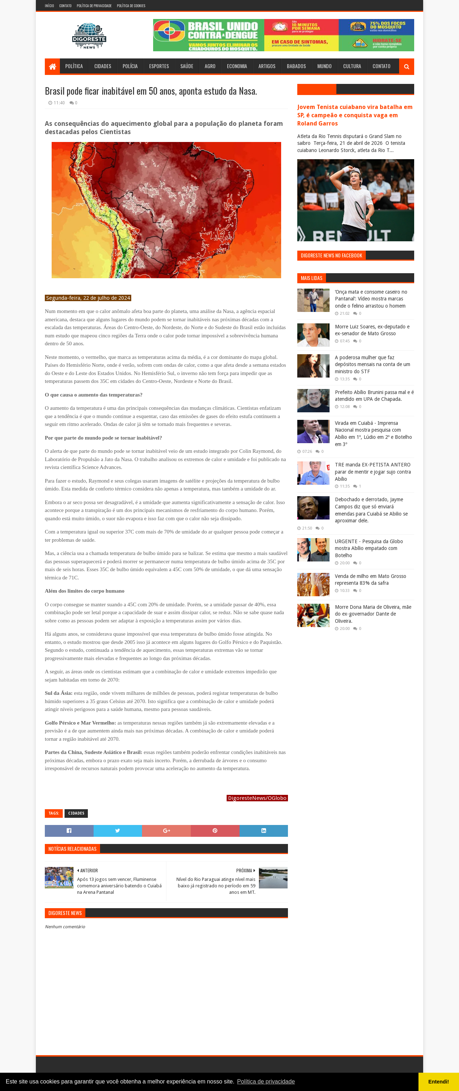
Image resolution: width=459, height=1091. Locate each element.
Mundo (324, 66)
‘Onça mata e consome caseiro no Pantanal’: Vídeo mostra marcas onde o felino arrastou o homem (371, 299)
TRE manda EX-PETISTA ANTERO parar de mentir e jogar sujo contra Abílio (373, 472)
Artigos (267, 66)
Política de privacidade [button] (266, 1081)
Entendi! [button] (439, 1082)
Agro (210, 66)
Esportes (159, 66)
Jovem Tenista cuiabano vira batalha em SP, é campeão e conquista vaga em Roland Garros (355, 115)
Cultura (352, 66)
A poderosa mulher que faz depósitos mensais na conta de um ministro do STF (372, 364)
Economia (237, 66)
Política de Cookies (131, 5)
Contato (65, 5)
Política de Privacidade (94, 5)
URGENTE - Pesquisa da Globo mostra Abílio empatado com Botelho (369, 548)
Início (49, 5)
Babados (296, 66)
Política (74, 66)
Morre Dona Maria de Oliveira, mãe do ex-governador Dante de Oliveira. (373, 614)
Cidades (102, 66)
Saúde (186, 66)
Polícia (130, 66)
